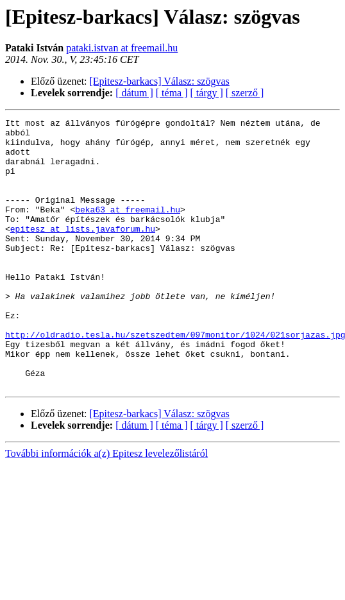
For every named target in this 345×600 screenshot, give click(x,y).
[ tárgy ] (206, 92)
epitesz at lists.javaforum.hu (82, 251)
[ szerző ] (245, 92)
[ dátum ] (134, 92)
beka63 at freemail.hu (127, 228)
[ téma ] (172, 92)
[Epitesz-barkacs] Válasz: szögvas (160, 81)
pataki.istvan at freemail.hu (122, 47)
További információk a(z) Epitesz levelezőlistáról (106, 507)
